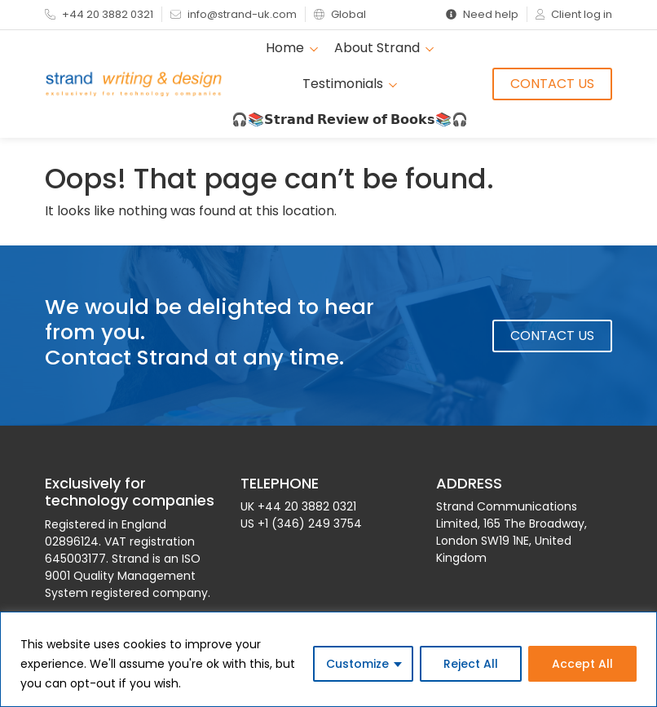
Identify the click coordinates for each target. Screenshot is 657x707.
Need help (482, 14)
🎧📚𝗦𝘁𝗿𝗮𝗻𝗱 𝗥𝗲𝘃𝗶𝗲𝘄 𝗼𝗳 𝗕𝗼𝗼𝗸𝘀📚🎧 (349, 119)
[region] (328, 659)
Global (340, 14)
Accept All (582, 664)
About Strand (384, 47)
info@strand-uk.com (233, 14)
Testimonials (349, 83)
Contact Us (552, 83)
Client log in (574, 14)
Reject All (470, 664)
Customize (357, 664)
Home (292, 47)
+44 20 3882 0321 (99, 14)
